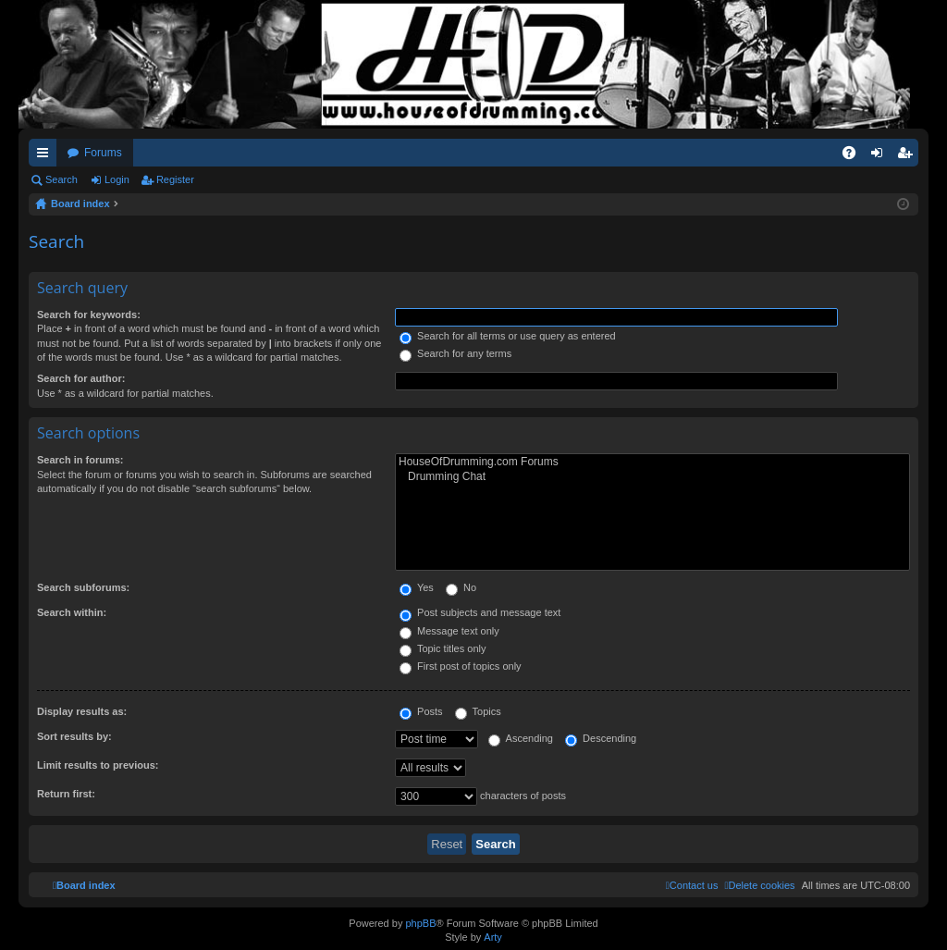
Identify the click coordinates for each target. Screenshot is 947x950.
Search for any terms (455, 353)
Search (61, 179)
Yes (417, 587)
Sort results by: (74, 736)
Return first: (66, 793)
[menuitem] (759, 885)
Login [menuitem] (881, 156)
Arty (493, 937)
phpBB (420, 923)
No (461, 587)
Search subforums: (83, 587)
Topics (478, 711)
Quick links (46, 156)
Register (175, 179)
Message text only (449, 630)
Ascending (520, 738)
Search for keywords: (89, 314)
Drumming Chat (652, 477)
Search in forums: (80, 459)
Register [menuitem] (908, 156)
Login (117, 179)
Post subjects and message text (480, 612)
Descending (600, 738)
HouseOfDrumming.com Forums (652, 462)
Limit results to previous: (97, 765)
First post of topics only (461, 666)
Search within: (71, 612)
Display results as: (82, 711)
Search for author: (81, 378)
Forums (103, 152)
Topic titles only (443, 648)
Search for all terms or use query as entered (508, 335)
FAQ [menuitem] (855, 156)
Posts (421, 711)
